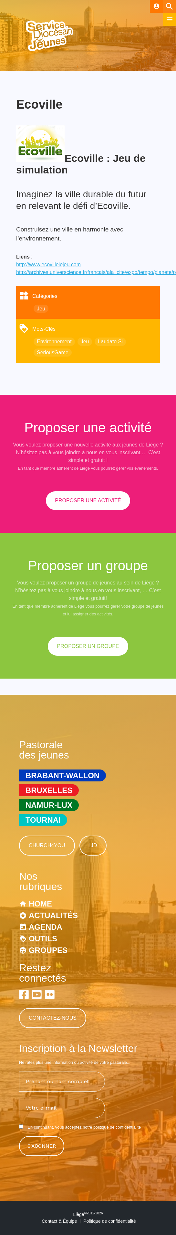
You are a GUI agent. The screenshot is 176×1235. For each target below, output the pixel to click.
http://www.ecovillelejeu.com (48, 264)
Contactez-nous (53, 1018)
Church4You (47, 845)
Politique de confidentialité (109, 1221)
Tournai (43, 820)
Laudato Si (110, 341)
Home (40, 903)
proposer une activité (88, 500)
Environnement (54, 341)
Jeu (41, 308)
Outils (43, 938)
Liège (88, 1214)
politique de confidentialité (117, 1127)
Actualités (53, 915)
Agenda (45, 927)
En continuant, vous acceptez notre (80, 1127)
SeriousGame (52, 352)
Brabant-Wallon (62, 775)
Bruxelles (49, 790)
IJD (93, 845)
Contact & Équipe (59, 1221)
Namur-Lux (49, 805)
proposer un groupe (88, 646)
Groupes (48, 950)
